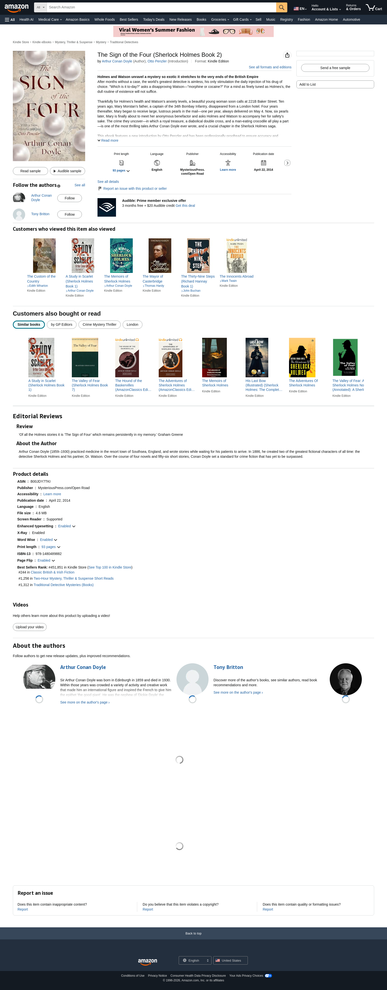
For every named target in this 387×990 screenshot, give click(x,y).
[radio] (29, 325)
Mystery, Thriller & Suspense (73, 42)
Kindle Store (21, 42)
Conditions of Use (133, 975)
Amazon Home (326, 19)
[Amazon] (17, 7)
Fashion (304, 19)
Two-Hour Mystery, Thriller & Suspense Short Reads (74, 578)
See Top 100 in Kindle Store (110, 567)
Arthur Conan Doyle (117, 61)
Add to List (307, 84)
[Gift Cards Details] (251, 19)
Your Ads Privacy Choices (246, 975)
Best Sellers (129, 19)
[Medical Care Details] (61, 19)
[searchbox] (161, 7)
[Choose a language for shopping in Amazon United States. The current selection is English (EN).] (298, 7)
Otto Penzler (157, 61)
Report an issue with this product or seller (132, 188)
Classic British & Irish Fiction (53, 572)
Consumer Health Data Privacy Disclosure (198, 975)
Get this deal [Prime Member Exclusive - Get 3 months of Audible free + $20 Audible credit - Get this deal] (185, 206)
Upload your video (30, 627)
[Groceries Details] (228, 19)
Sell (258, 19)
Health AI (26, 19)
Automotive (351, 19)
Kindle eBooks (42, 42)
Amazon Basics (77, 19)
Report (23, 909)
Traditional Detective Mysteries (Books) (64, 585)
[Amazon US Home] (147, 962)
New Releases (181, 19)
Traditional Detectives (124, 42)
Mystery (101, 42)
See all (80, 185)
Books (201, 19)
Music (270, 19)
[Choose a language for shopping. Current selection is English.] (192, 960)
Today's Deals (154, 19)
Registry (286, 19)
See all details (108, 182)
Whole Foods (105, 19)
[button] (10, 19)
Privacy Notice (157, 975)
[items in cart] (374, 7)
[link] (44, 279)
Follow (70, 198)
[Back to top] (193, 938)
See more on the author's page (84, 702)
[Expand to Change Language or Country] (306, 9)
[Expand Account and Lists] (340, 9)
